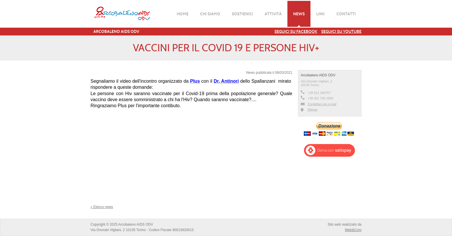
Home (183, 13)
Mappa (312, 109)
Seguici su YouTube (341, 31)
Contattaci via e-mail (322, 104)
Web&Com (353, 230)
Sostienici (242, 13)
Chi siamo (210, 13)
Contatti (346, 13)
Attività (273, 13)
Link (320, 13)
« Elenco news (102, 207)
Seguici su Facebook (295, 31)
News (299, 13)
